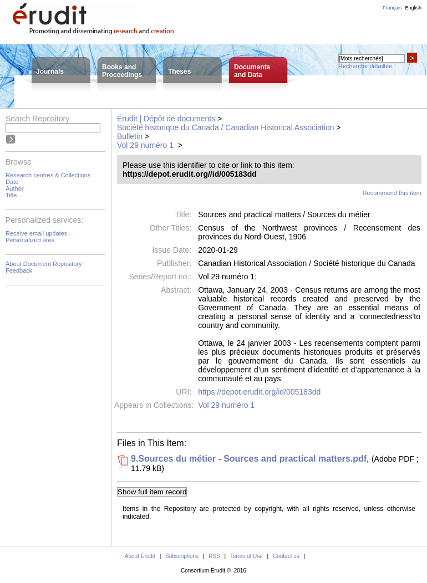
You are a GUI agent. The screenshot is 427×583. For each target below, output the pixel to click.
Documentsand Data (252, 71)
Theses (179, 71)
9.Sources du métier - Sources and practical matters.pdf (249, 458)
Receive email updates (36, 233)
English (413, 8)
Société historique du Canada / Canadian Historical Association (225, 127)
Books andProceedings (122, 71)
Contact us (286, 556)
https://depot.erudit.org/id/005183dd (259, 391)
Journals (50, 71)
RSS (214, 556)
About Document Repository (44, 263)
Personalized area (30, 240)
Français (392, 8)
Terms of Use (246, 556)
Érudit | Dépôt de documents (166, 118)
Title (11, 195)
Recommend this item (392, 193)
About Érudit (140, 556)
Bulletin (130, 136)
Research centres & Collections (48, 175)
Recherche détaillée (365, 66)
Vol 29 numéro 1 (146, 145)
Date (12, 181)
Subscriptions (182, 556)
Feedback (19, 270)
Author (14, 188)
